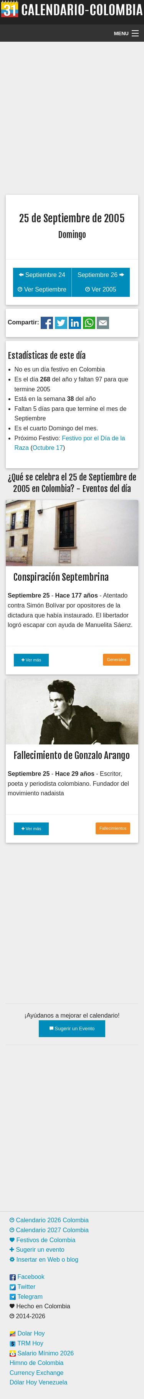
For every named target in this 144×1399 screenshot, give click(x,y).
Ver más (31, 660)
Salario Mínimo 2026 (42, 1353)
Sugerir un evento (37, 1249)
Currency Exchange (37, 1373)
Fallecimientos (112, 828)
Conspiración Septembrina (61, 577)
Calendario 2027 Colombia (49, 1230)
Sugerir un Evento (72, 1028)
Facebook (27, 1277)
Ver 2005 (100, 289)
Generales (116, 659)
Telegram (26, 1296)
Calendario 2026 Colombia (49, 1220)
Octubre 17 (48, 448)
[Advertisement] (72, 117)
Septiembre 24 (42, 275)
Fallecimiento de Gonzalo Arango (71, 755)
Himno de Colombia (37, 1363)
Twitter (22, 1286)
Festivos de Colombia (42, 1240)
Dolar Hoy (27, 1333)
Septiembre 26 (101, 275)
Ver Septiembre (42, 289)
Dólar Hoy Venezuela (38, 1382)
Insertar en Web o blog (44, 1259)
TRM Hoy (26, 1343)
